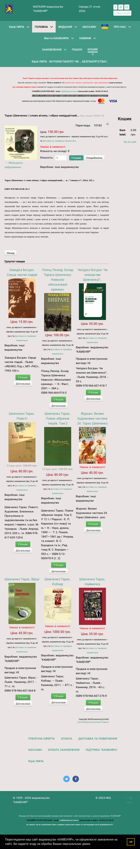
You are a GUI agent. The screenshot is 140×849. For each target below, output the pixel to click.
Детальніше (23, 383)
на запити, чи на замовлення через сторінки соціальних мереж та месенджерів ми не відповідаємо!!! (70, 96)
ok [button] (130, 841)
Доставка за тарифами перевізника (59, 141)
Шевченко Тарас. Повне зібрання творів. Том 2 (58, 418)
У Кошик (23, 377)
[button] (92, 844)
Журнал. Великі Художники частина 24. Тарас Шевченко (92, 418)
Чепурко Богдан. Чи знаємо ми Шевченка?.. (92, 274)
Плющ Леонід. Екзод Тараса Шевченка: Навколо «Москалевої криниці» (57, 279)
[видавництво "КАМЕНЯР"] (9, 8)
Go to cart (130, 142)
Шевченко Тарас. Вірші (22, 579)
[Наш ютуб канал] (122, 13)
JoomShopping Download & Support (93, 722)
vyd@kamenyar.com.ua (69, 91)
